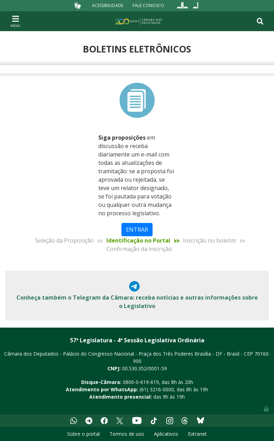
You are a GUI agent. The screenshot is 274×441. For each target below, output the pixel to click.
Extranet (197, 433)
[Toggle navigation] (15, 21)
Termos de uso (127, 433)
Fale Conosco (148, 5)
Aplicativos (166, 433)
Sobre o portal (83, 433)
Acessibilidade (107, 5)
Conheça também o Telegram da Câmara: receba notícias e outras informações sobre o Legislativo (137, 302)
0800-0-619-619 (141, 382)
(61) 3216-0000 (157, 389)
